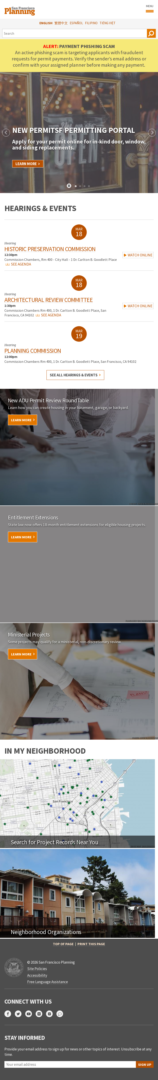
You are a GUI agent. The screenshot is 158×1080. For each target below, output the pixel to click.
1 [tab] (75, 186)
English (45, 23)
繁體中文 (61, 23)
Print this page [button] (91, 944)
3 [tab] (84, 186)
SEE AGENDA (18, 264)
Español (76, 23)
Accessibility (37, 975)
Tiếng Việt (108, 23)
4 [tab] (89, 186)
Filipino (91, 23)
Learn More (26, 163)
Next (152, 132)
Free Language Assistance (47, 981)
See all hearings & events (74, 375)
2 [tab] (80, 186)
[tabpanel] (79, 132)
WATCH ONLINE (137, 255)
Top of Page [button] (63, 944)
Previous (6, 132)
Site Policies (37, 968)
